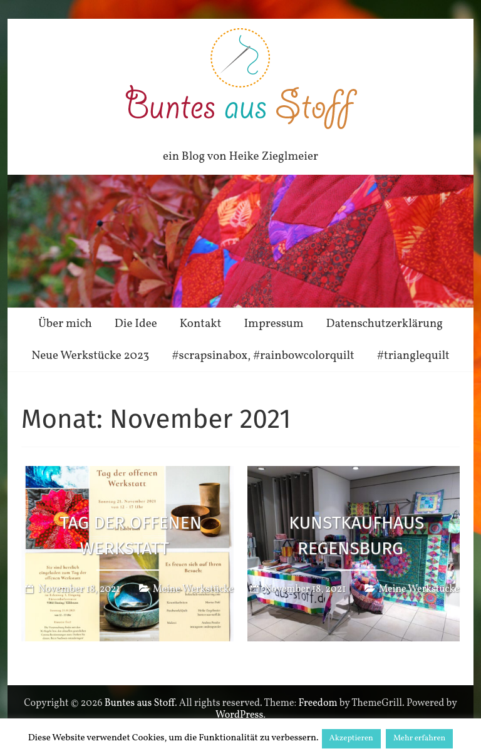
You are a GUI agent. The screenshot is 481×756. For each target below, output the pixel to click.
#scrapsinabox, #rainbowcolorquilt (263, 356)
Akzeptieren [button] (351, 738)
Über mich (65, 324)
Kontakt (201, 324)
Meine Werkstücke (193, 590)
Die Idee (136, 324)
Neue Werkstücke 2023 (90, 356)
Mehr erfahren (419, 738)
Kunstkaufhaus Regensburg (356, 535)
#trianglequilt (413, 356)
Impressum (273, 324)
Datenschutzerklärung (384, 324)
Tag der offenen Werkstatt (130, 535)
